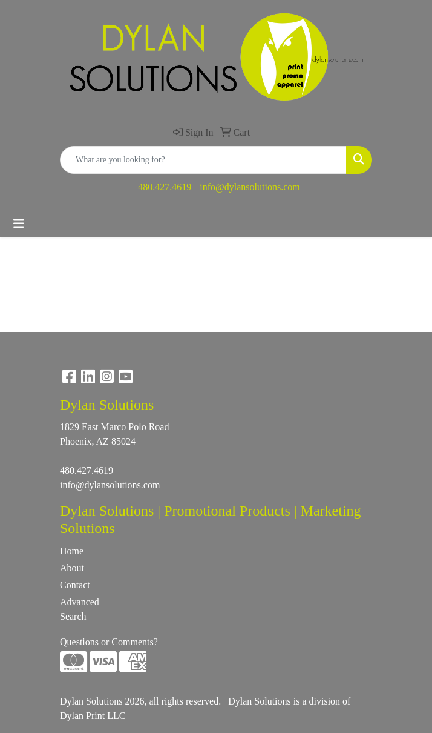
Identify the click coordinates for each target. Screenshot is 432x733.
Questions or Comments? (109, 642)
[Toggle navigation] (18, 223)
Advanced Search (79, 609)
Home (71, 551)
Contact (75, 585)
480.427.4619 (164, 187)
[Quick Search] (203, 160)
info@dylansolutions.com (249, 187)
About (72, 568)
